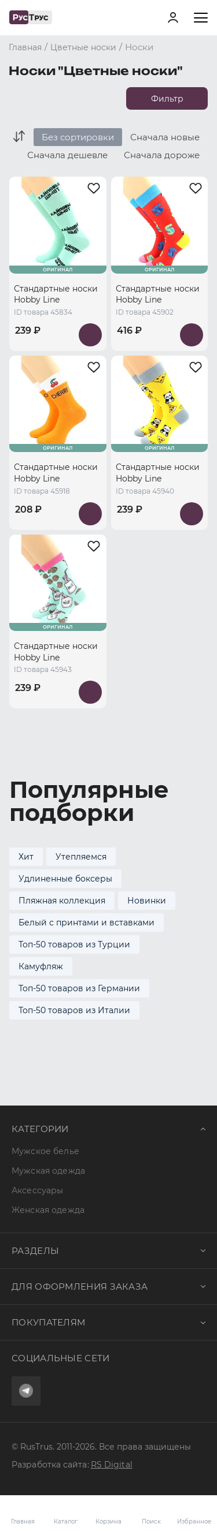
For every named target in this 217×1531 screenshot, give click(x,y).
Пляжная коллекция (62, 900)
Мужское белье (45, 1151)
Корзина (109, 1513)
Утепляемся (81, 857)
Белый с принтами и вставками (87, 922)
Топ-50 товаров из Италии (74, 1010)
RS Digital (112, 1464)
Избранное (194, 1513)
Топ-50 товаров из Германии (79, 988)
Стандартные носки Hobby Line (56, 294)
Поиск (151, 1521)
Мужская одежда (48, 1171)
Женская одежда (48, 1210)
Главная (23, 1521)
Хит (26, 857)
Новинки (146, 900)
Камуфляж (41, 966)
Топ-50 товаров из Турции (74, 944)
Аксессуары (37, 1190)
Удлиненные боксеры (65, 878)
